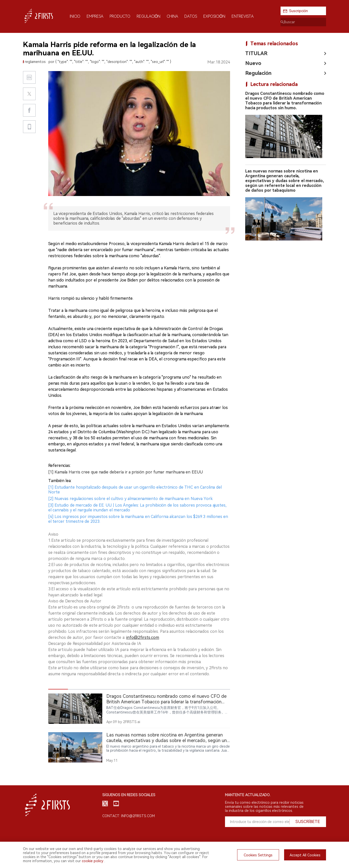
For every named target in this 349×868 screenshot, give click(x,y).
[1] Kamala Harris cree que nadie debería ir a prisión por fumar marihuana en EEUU (125, 472)
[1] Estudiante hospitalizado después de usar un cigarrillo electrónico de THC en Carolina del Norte (135, 489)
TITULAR (256, 53)
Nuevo (253, 63)
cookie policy (92, 861)
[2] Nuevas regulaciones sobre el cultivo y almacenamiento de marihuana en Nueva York (130, 498)
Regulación (258, 73)
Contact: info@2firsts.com (128, 816)
